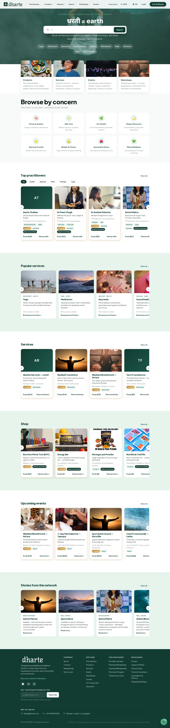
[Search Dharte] (80, 29)
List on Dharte (158, 4)
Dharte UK (90, 686)
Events (72, 4)
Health (32, 182)
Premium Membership (117, 665)
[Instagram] (34, 684)
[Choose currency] (125, 4)
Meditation (52, 46)
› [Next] (148, 207)
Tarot (77, 52)
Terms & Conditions (139, 672)
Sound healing (79, 46)
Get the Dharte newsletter (35, 690)
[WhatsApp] (23, 684)
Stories (97, 4)
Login (143, 4)
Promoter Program (116, 672)
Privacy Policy (136, 668)
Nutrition (127, 46)
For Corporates (92, 683)
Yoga (41, 46)
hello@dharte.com (31, 713)
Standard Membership (118, 668)
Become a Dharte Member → (34, 678)
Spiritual (43, 182)
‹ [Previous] (21, 207)
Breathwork (106, 46)
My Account (68, 672)
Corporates (112, 4)
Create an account (116, 676)
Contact (67, 665)
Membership (69, 668)
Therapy (93, 46)
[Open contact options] (164, 722)
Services (61, 4)
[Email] (28, 684)
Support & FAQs (137, 665)
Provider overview (116, 661)
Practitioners (35, 4)
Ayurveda (65, 46)
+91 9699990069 (53, 713)
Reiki (117, 46)
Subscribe (53, 695)
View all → (145, 176)
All (24, 182)
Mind (53, 182)
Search (119, 30)
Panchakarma (89, 52)
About (66, 661)
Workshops (84, 4)
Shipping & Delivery (139, 682)
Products (49, 4)
